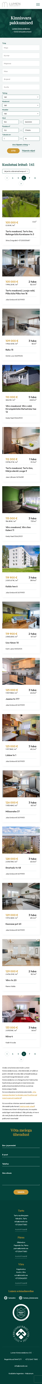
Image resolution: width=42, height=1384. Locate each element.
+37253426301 (21, 1278)
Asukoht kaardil (21, 1229)
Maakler (5, 110)
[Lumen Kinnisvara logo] (13, 4)
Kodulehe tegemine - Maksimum (21, 1373)
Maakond (5, 101)
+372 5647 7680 (31, 1359)
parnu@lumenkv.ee (21, 1248)
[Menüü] (38, 4)
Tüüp (4, 43)
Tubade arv (6, 135)
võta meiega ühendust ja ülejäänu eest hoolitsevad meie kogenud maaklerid (19, 1095)
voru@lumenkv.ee (21, 1275)
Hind (4, 118)
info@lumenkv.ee (21, 1221)
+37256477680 (21, 1224)
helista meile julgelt (27, 1106)
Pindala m (6, 126)
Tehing (4, 93)
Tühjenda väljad (28, 150)
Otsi (13, 150)
